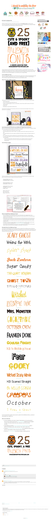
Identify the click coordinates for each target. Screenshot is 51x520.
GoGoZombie (19, 323)
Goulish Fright (19, 345)
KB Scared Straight (19, 384)
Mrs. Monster (19, 314)
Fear (19, 361)
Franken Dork (19, 339)
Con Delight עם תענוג (6, 470)
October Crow (19, 330)
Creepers (19, 398)
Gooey (19, 371)
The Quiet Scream (18, 276)
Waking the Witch (18, 245)
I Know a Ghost (19, 412)
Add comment (3, 485)
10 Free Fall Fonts (11, 431)
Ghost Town (19, 283)
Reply (4, 478)
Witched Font (19, 298)
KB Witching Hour (19, 351)
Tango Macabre (19, 288)
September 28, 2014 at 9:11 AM (11, 470)
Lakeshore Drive (19, 307)
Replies (5, 474)
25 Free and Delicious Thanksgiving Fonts (21, 425)
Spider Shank (19, 255)
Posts (4, 513)
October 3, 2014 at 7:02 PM (8, 480)
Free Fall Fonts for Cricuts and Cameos (15, 428)
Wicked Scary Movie (19, 378)
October (19, 406)
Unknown (5, 480)
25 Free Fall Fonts (20, 421)
